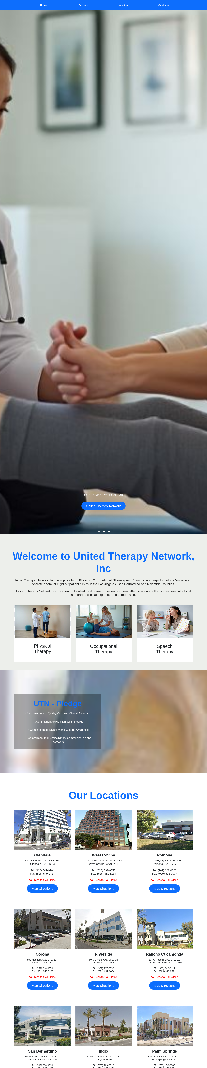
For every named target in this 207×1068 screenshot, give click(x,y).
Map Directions (42, 888)
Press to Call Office (42, 880)
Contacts (163, 5)
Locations (123, 5)
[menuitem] (44, 5)
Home (43, 5)
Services (83, 5)
